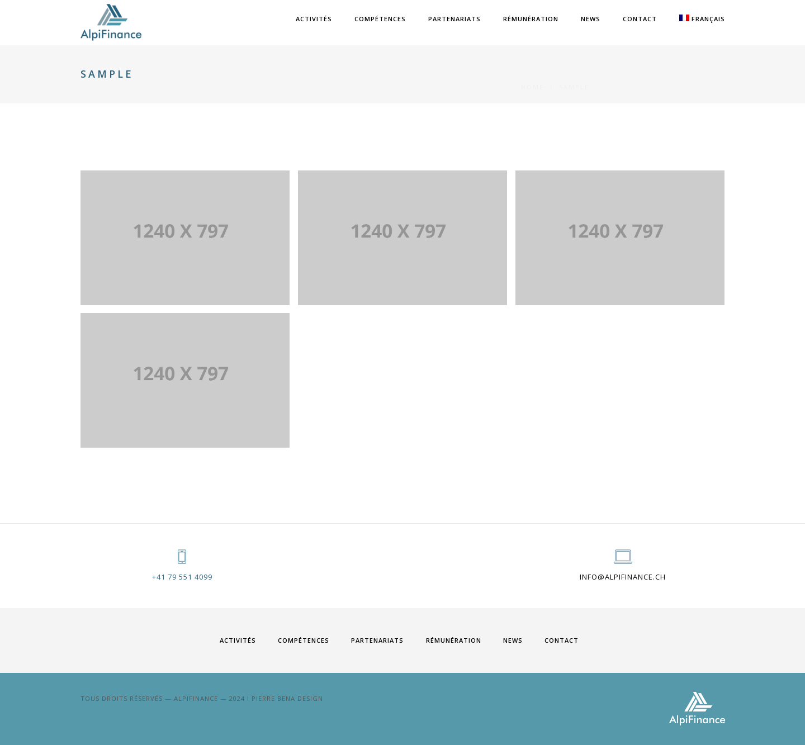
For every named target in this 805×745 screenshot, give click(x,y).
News (590, 19)
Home (532, 74)
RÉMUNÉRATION (530, 19)
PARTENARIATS (454, 19)
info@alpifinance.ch (623, 577)
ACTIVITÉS (314, 19)
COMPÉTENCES (380, 19)
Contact (640, 19)
